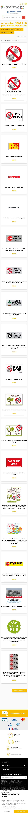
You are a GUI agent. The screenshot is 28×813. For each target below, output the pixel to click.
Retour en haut (19, 691)
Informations (6, 762)
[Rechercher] (14, 17)
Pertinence (22, 37)
